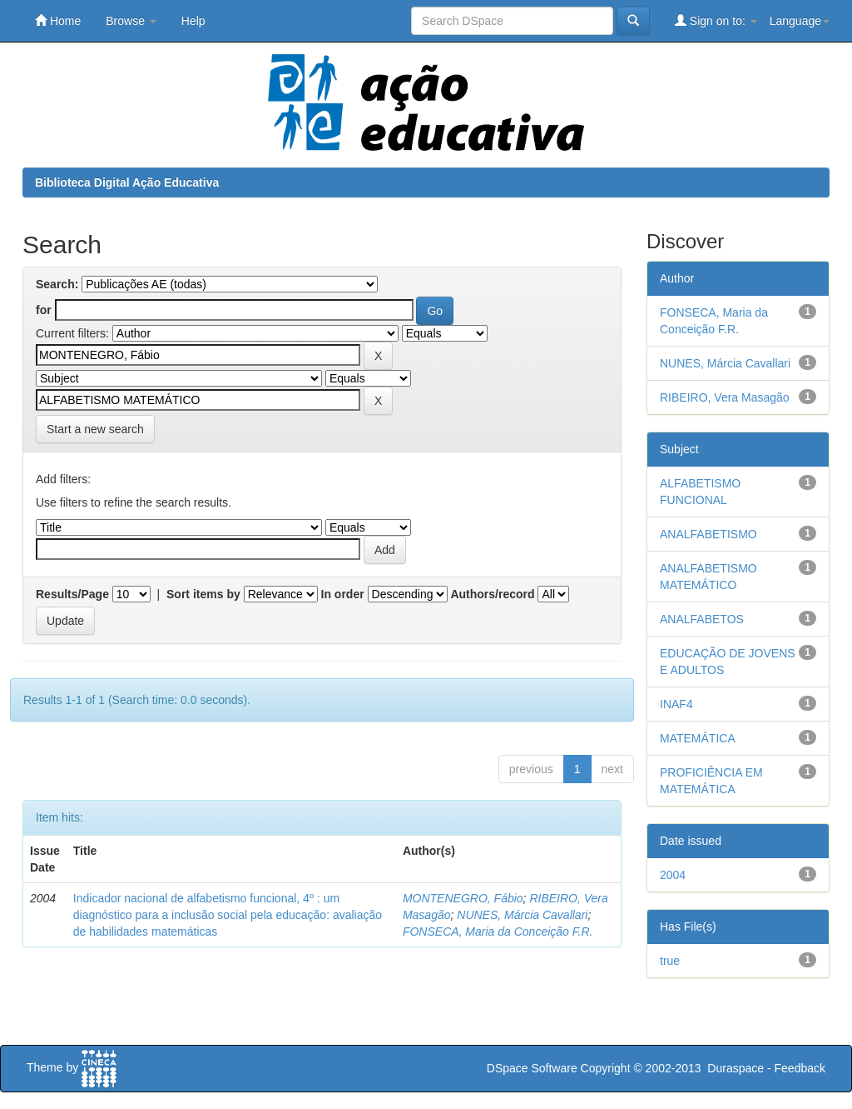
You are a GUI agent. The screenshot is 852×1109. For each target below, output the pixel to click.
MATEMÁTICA (698, 738)
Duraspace (735, 1068)
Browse (131, 20)
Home (58, 20)
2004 (673, 875)
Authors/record (492, 594)
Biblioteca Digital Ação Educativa (127, 182)
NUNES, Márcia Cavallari (522, 915)
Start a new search (95, 429)
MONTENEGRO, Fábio (463, 898)
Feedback (800, 1068)
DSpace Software (532, 1068)
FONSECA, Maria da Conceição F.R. (498, 931)
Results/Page (72, 594)
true (670, 960)
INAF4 (676, 704)
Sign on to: (716, 20)
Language (800, 20)
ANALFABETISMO (708, 534)
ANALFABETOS (702, 619)
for (44, 310)
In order (342, 594)
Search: (57, 284)
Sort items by (203, 594)
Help (193, 20)
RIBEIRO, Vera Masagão (725, 397)
